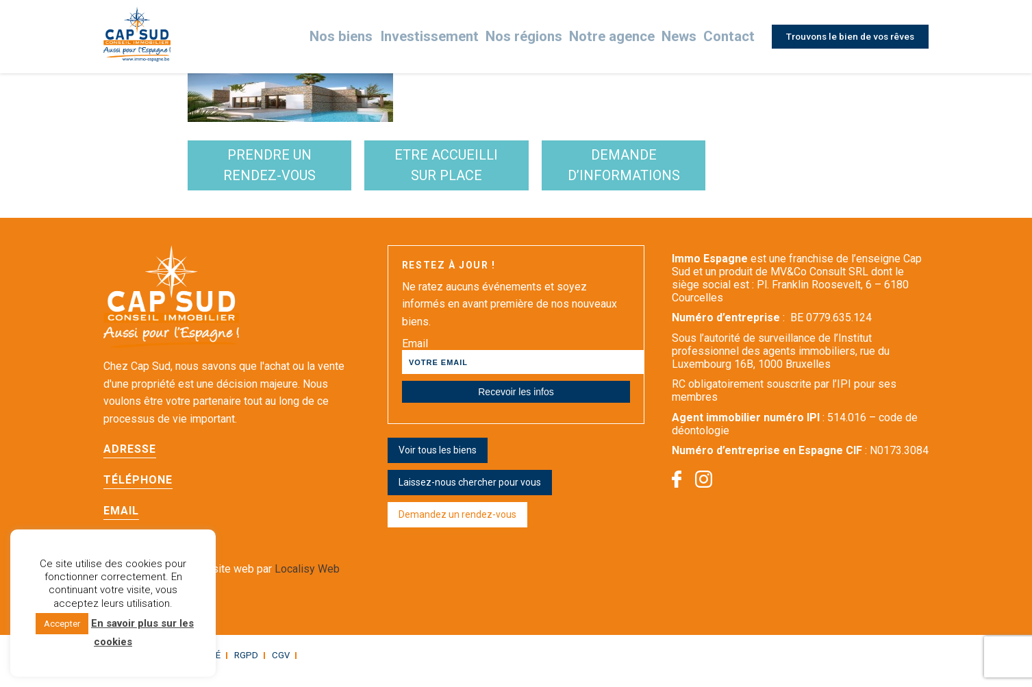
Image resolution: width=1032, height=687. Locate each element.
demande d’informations (737, 171)
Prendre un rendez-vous (292, 171)
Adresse (129, 461)
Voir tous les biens (438, 462)
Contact (725, 36)
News (677, 36)
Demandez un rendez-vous (457, 526)
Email (121, 522)
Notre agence (614, 36)
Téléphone (138, 492)
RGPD (237, 667)
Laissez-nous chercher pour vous (470, 494)
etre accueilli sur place (514, 171)
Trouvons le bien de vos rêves (847, 36)
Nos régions (536, 36)
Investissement (452, 36)
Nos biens (374, 36)
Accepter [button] (62, 624)
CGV (270, 667)
